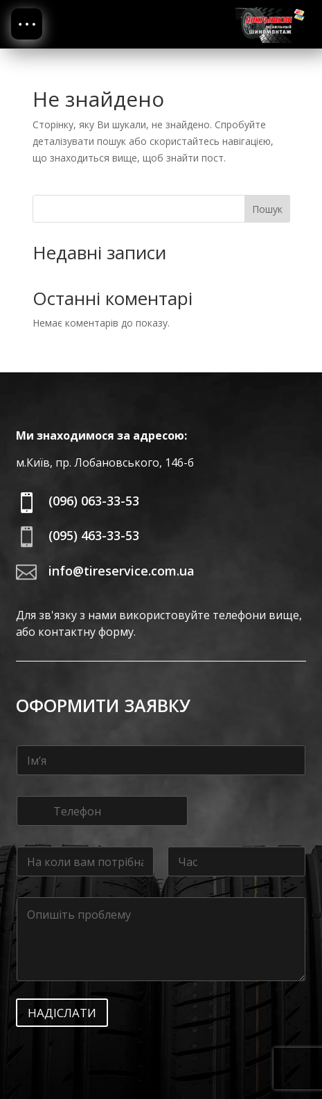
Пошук (267, 209)
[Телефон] (102, 811)
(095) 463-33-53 (93, 535)
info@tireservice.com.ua (121, 570)
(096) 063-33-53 (93, 500)
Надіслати (62, 1013)
